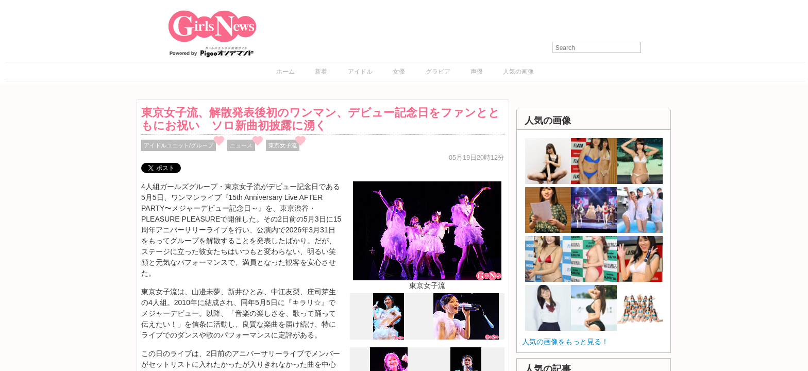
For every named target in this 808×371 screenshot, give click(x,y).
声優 (476, 71)
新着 (321, 71)
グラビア (438, 71)
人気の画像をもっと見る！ (565, 342)
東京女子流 (282, 145)
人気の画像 (518, 71)
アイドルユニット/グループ (178, 145)
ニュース (241, 145)
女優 (399, 71)
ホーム (285, 71)
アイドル (360, 71)
